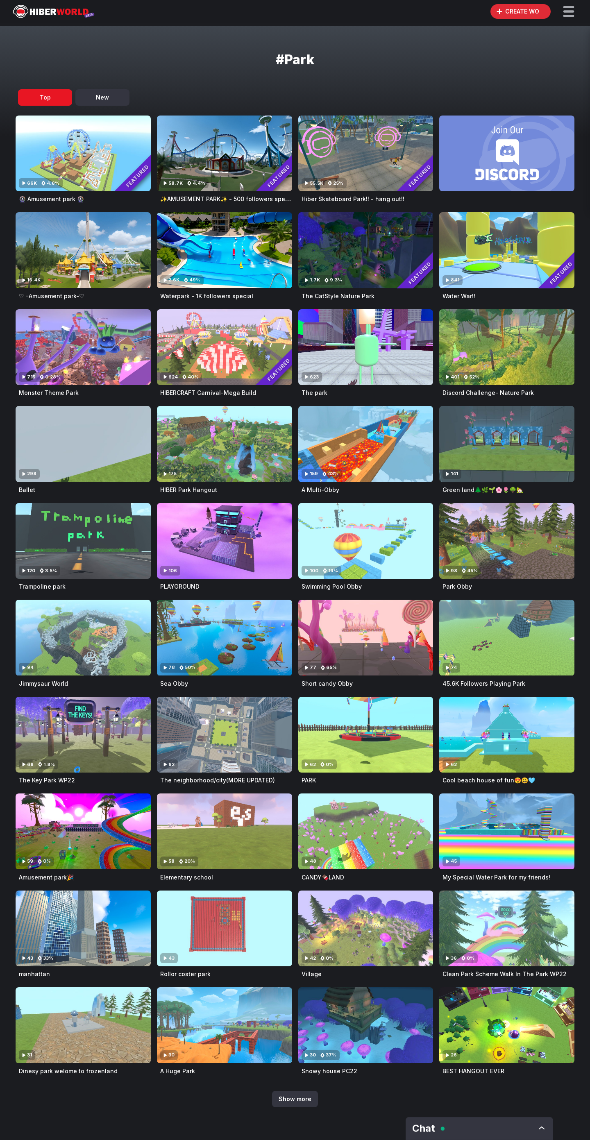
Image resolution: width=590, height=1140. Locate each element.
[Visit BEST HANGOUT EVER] (506, 1025)
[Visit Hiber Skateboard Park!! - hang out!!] (365, 153)
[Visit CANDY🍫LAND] (365, 831)
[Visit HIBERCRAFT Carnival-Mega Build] (224, 347)
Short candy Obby (327, 683)
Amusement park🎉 (46, 877)
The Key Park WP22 (47, 780)
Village (312, 973)
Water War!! (458, 295)
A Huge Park (177, 1070)
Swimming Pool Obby (332, 586)
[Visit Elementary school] (224, 831)
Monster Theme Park (49, 392)
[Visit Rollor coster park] (224, 928)
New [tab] (102, 97)
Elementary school (186, 877)
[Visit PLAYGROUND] (224, 541)
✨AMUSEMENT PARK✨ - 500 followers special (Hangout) (243, 198)
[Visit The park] (365, 347)
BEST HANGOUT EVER (473, 1070)
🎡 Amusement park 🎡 (51, 198)
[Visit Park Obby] (506, 541)
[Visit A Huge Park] (224, 1025)
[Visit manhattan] (83, 928)
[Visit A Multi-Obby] (365, 444)
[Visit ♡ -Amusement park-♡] (83, 250)
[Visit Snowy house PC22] (365, 1025)
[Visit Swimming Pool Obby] (365, 541)
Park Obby (457, 586)
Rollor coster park (185, 973)
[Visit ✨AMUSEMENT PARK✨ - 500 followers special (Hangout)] (224, 153)
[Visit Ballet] (83, 444)
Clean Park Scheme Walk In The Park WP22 (504, 973)
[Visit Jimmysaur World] (83, 637)
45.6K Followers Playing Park (483, 683)
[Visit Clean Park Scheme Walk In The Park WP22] (506, 928)
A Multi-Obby (320, 489)
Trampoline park (42, 586)
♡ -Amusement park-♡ (51, 295)
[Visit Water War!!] (506, 250)
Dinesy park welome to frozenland (68, 1070)
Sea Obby (174, 683)
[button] (568, 11)
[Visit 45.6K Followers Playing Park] (506, 637)
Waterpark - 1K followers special (206, 295)
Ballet (27, 489)
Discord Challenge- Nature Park (488, 392)
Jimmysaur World (43, 683)
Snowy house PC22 (329, 1070)
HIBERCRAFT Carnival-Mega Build (208, 392)
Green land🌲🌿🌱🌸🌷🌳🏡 (482, 489)
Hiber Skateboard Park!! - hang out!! (353, 198)
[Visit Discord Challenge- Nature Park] (506, 347)
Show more (295, 1098)
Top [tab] (45, 97)
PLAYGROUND (180, 586)
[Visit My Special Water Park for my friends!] (506, 831)
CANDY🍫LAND (323, 877)
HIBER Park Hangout (188, 489)
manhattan (34, 973)
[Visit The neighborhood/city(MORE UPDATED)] (224, 735)
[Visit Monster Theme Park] (83, 347)
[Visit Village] (365, 928)
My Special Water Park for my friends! (496, 877)
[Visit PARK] (365, 735)
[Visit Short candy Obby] (365, 637)
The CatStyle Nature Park (338, 295)
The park (314, 392)
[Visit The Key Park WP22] (83, 735)
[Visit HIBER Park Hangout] (224, 444)
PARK (309, 780)
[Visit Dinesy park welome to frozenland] (83, 1025)
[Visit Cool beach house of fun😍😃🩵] (506, 735)
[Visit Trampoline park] (83, 541)
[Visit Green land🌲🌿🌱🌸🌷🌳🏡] (506, 444)
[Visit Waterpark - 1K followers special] (224, 250)
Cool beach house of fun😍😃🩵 (488, 780)
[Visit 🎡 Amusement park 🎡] (83, 153)
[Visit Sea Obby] (224, 637)
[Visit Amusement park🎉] (83, 831)
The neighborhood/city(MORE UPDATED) (217, 780)
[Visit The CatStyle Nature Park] (365, 250)
